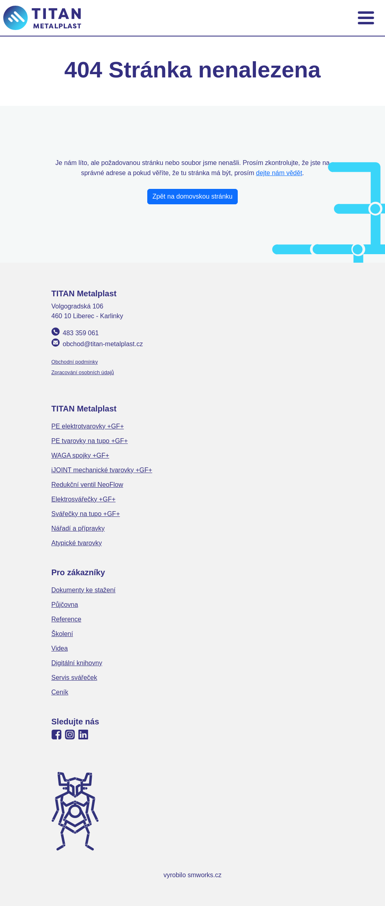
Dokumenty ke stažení (84, 590)
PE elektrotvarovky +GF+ (88, 426)
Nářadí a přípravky (78, 528)
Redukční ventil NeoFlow (87, 484)
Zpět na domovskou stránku (192, 196)
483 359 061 (81, 333)
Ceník (60, 692)
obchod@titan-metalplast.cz (103, 344)
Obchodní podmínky (75, 362)
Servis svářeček (74, 677)
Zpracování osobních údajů (83, 372)
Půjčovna (65, 604)
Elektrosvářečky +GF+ (84, 499)
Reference (67, 619)
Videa (60, 648)
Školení (62, 633)
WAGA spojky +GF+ (81, 455)
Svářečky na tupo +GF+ (86, 513)
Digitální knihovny (77, 663)
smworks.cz (205, 875)
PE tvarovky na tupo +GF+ (90, 440)
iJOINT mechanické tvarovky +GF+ (102, 470)
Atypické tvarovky (77, 543)
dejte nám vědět (279, 172)
